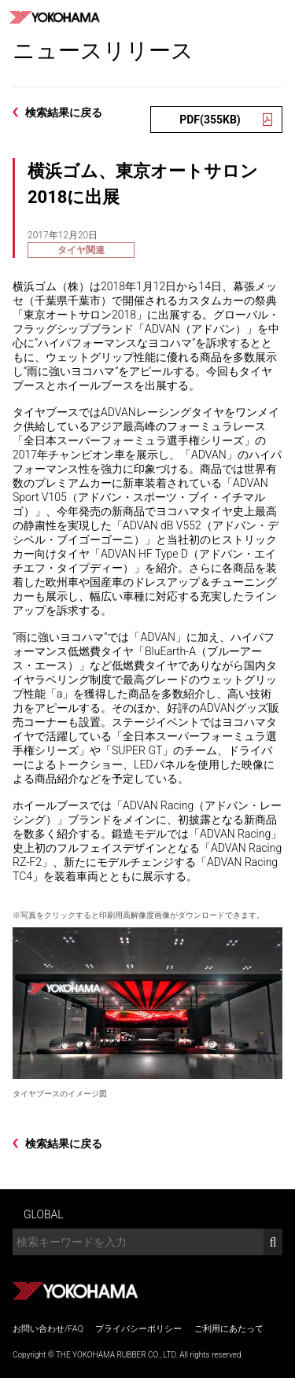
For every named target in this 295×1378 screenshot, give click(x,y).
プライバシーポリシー (138, 1329)
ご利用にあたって (229, 1329)
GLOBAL (44, 1214)
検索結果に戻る (63, 112)
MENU (277, 17)
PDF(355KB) (210, 119)
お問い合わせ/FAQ (48, 1329)
